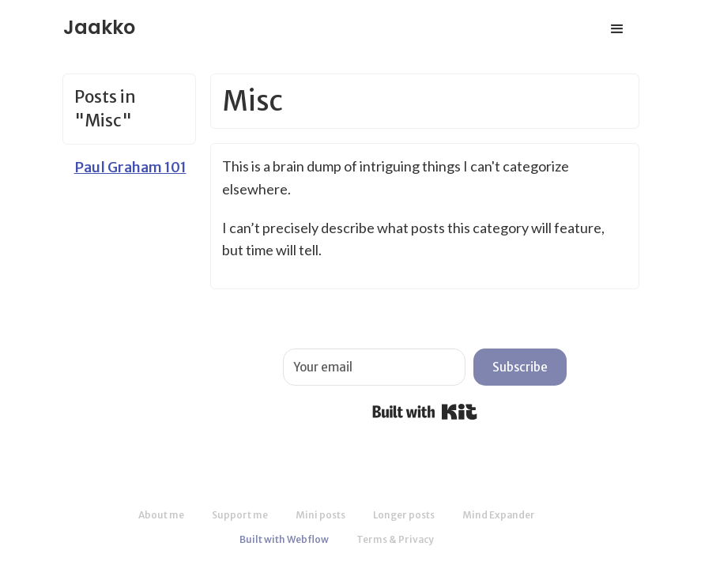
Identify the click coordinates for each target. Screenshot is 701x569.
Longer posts (404, 515)
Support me (240, 515)
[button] (617, 29)
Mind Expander (498, 515)
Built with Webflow (284, 539)
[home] (99, 22)
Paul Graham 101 (130, 167)
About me (161, 515)
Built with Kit (424, 412)
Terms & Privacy (395, 539)
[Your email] (374, 367)
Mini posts (320, 515)
